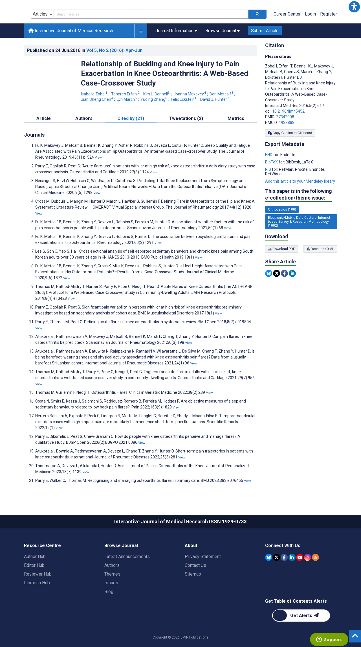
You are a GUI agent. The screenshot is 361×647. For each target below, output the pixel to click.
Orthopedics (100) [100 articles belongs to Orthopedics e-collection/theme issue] (282, 209)
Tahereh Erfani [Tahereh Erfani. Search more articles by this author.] (125, 94)
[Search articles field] (151, 14)
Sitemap (193, 574)
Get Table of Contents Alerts (296, 601)
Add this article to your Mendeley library (300, 181)
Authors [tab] (84, 118)
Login (310, 14)
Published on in (84, 50)
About (191, 545)
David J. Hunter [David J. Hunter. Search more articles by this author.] (215, 99)
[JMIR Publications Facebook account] (284, 557)
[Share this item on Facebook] (284, 273)
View (98, 157)
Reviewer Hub (38, 574)
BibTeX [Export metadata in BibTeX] (272, 162)
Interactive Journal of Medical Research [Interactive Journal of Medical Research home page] (70, 30)
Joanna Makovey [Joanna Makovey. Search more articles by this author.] (190, 94)
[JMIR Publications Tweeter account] (276, 557)
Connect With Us (282, 545)
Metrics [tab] (236, 118)
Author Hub (35, 556)
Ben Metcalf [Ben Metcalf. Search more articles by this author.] (222, 94)
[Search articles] (257, 14)
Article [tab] (43, 118)
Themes (112, 574)
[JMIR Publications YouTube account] (299, 557)
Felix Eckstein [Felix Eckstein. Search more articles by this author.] (184, 99)
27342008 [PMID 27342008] (285, 117)
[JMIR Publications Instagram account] (307, 557)
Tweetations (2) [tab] (186, 118)
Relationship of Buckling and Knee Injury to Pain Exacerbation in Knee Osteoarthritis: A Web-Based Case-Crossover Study (164, 73)
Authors (112, 565)
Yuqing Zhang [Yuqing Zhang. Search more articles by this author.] (154, 99)
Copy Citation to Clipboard (290, 133)
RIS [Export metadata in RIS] (268, 169)
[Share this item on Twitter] (276, 273)
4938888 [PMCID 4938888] (286, 122)
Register (328, 14)
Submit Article (265, 30)
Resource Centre (42, 545)
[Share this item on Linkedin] (292, 273)
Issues (111, 582)
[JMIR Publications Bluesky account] (268, 557)
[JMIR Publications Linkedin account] (292, 557)
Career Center (287, 14)
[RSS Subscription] (315, 557)
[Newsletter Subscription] (301, 615)
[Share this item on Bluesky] (268, 273)
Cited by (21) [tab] (130, 118)
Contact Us (195, 565)
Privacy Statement (203, 556)
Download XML (320, 249)
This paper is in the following (298, 194)
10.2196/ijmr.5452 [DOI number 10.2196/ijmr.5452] (288, 111)
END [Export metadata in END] (269, 154)
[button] (354, 7)
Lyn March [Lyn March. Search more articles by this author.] (127, 99)
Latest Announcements (127, 556)
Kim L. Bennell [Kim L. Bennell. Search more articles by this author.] (157, 94)
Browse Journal (121, 545)
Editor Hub (34, 565)
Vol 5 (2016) (114, 50)
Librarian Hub (37, 582)
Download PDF (281, 249)
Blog (108, 591)
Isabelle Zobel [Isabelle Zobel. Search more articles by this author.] (94, 94)
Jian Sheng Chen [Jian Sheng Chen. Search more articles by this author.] (97, 99)
